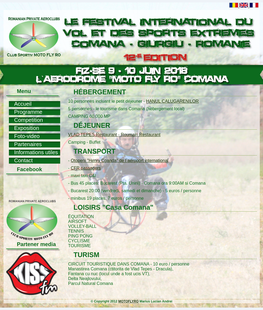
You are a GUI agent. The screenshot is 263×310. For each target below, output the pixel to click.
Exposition (26, 128)
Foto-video (27, 136)
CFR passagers (86, 168)
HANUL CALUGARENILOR (172, 101)
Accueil (23, 104)
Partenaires (28, 144)
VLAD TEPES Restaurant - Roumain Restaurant (114, 134)
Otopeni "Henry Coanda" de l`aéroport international (119, 160)
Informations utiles (36, 152)
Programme (28, 112)
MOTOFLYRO (128, 301)
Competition (28, 120)
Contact (23, 160)
